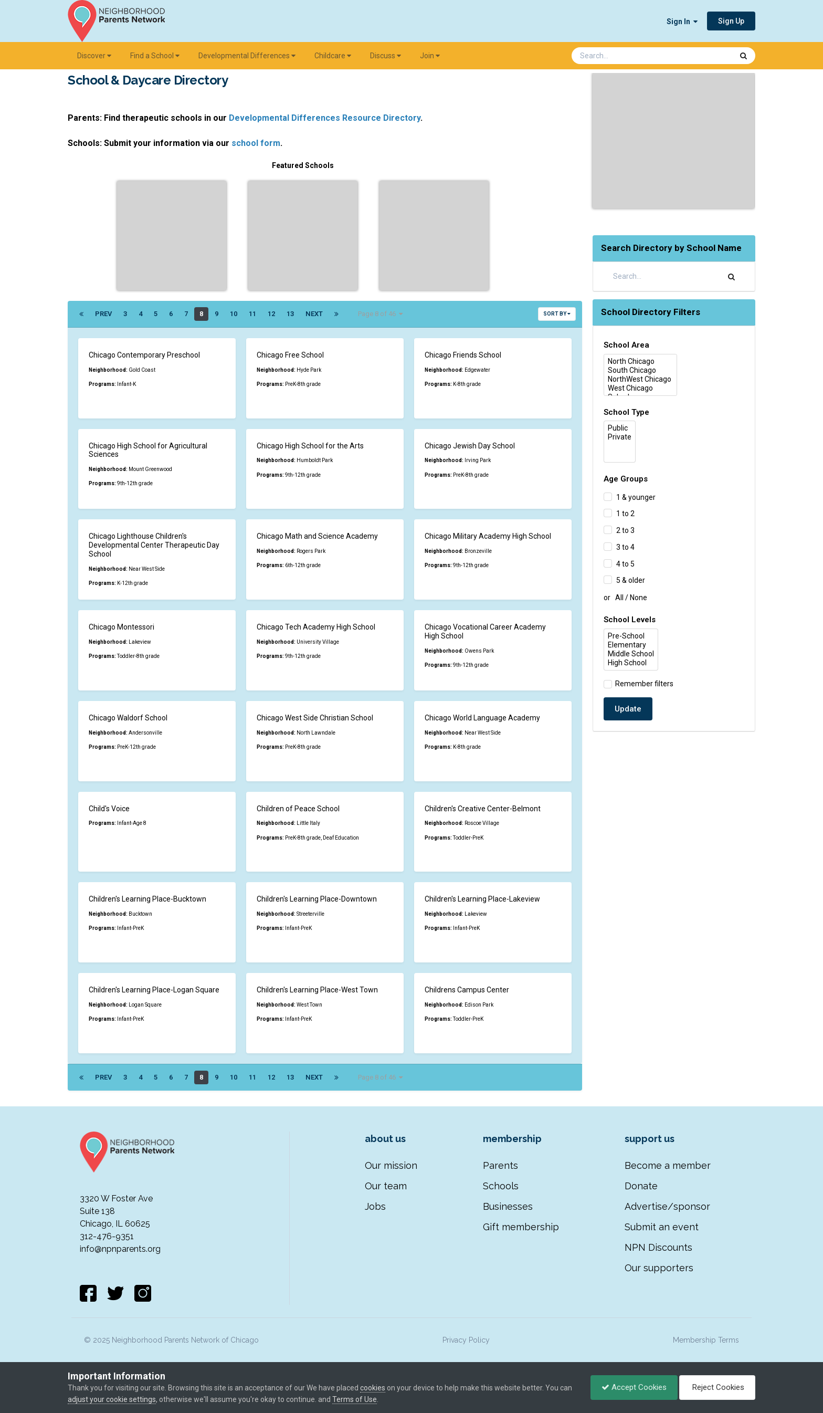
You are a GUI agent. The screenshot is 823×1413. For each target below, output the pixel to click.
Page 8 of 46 (380, 314)
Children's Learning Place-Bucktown (147, 899)
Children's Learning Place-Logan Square (154, 990)
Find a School (155, 55)
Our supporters (659, 1267)
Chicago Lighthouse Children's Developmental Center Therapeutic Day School (154, 545)
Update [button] (628, 709)
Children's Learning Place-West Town (317, 990)
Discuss (385, 55)
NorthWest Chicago (640, 379)
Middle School (631, 654)
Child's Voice (109, 808)
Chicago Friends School (463, 355)
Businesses (508, 1206)
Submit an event (662, 1226)
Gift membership (521, 1226)
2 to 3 (625, 530)
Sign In (682, 21)
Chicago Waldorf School (128, 718)
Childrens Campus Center (467, 990)
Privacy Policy (466, 1340)
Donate (641, 1185)
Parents (500, 1165)
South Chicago (640, 370)
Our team (386, 1185)
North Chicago (640, 361)
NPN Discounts (658, 1247)
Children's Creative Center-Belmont (483, 808)
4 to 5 (625, 563)
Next (314, 314)
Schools (501, 1185)
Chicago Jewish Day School (470, 446)
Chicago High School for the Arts (310, 446)
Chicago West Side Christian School (315, 718)
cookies (372, 1388)
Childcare (332, 55)
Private (619, 437)
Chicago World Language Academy (482, 718)
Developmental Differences (247, 55)
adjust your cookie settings (112, 1399)
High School (631, 662)
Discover (94, 55)
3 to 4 (625, 547)
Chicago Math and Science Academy (317, 536)
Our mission (391, 1165)
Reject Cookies (717, 1387)
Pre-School (631, 636)
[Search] (625, 55)
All (619, 597)
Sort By (557, 314)
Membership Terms (706, 1340)
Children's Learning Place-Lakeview (482, 899)
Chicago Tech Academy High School (316, 627)
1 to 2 (625, 513)
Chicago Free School (290, 355)
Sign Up (731, 21)
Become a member (668, 1165)
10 (233, 314)
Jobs (375, 1206)
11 (252, 314)
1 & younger (636, 497)
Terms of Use (354, 1399)
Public (619, 428)
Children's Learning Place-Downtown (317, 899)
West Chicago (640, 388)
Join (430, 55)
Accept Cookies (634, 1387)
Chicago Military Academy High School (488, 536)
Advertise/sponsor (667, 1206)
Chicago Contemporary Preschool (144, 355)
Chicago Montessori (121, 627)
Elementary (631, 645)
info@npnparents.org (120, 1249)
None (638, 597)
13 (290, 314)
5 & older (630, 580)
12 (271, 314)
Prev (103, 314)
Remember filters (642, 683)
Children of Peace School (298, 808)
